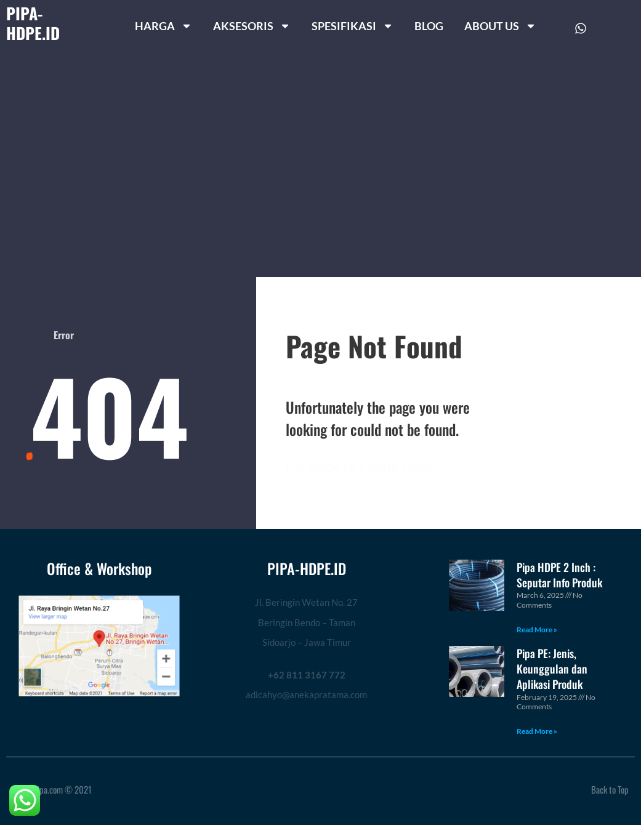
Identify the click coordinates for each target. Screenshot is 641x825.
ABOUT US (500, 26)
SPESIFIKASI (352, 26)
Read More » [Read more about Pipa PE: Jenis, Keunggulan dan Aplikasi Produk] (537, 731)
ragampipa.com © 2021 (52, 789)
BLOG (428, 26)
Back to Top (610, 789)
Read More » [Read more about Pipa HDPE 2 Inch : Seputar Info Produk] (537, 629)
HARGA (163, 26)
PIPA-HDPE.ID (33, 23)
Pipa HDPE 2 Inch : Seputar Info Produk (559, 574)
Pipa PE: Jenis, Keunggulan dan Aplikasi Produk (552, 668)
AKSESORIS (252, 26)
